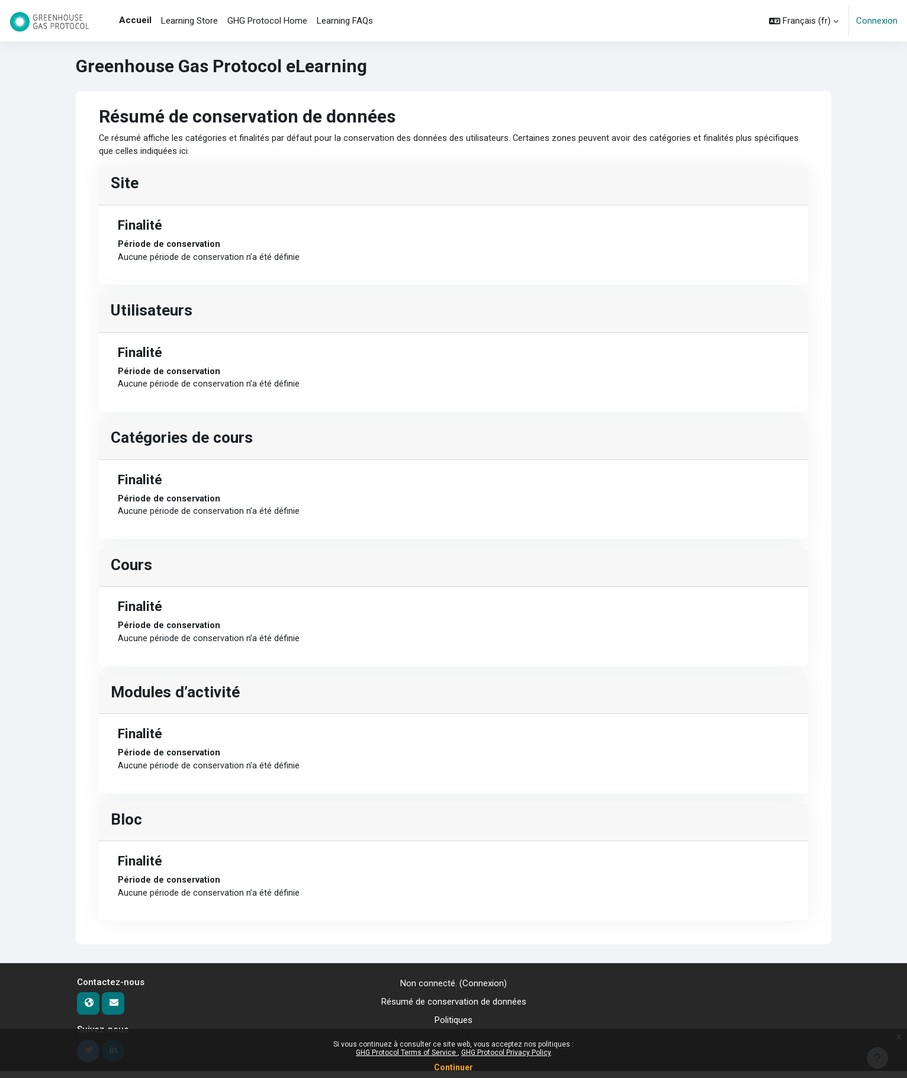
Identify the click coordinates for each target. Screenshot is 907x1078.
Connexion (877, 20)
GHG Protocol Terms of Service (407, 1052)
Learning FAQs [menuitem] (345, 20)
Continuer (453, 1067)
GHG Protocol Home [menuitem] (267, 20)
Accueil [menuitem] (135, 20)
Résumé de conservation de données (453, 1008)
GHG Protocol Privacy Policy (506, 1052)
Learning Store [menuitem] (189, 20)
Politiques (453, 1026)
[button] (803, 20)
